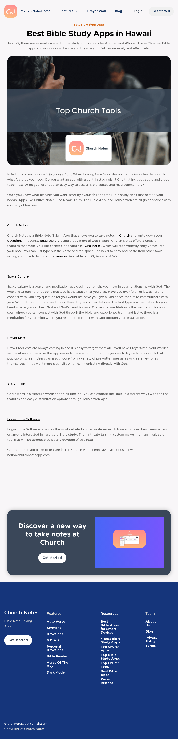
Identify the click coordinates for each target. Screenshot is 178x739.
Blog (118, 11)
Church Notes (17, 225)
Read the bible (51, 240)
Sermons (54, 628)
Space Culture (18, 276)
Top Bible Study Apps (110, 656)
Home (45, 11)
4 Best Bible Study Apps (110, 640)
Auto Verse (92, 246)
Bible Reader (57, 656)
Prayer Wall (96, 11)
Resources (109, 614)
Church (124, 235)
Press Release (107, 681)
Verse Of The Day (57, 664)
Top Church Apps (110, 648)
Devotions (55, 634)
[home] (18, 11)
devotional (15, 240)
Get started (161, 11)
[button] (69, 11)
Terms (150, 645)
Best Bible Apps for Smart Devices (110, 627)
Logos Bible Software (23, 419)
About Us (150, 623)
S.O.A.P (53, 640)
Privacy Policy (151, 639)
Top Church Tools (110, 665)
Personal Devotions (55, 648)
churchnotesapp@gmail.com (25, 723)
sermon (61, 256)
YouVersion (16, 384)
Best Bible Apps (109, 673)
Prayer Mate (16, 338)
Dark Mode (56, 672)
